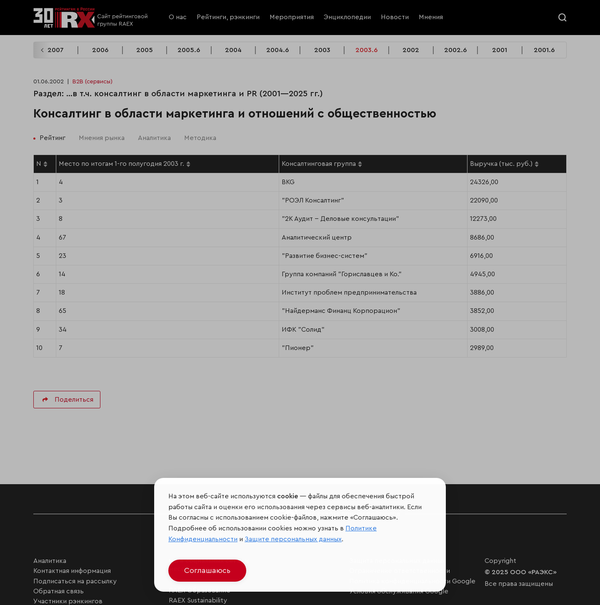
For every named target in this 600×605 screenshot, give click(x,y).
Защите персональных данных (293, 539)
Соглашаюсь (207, 570)
